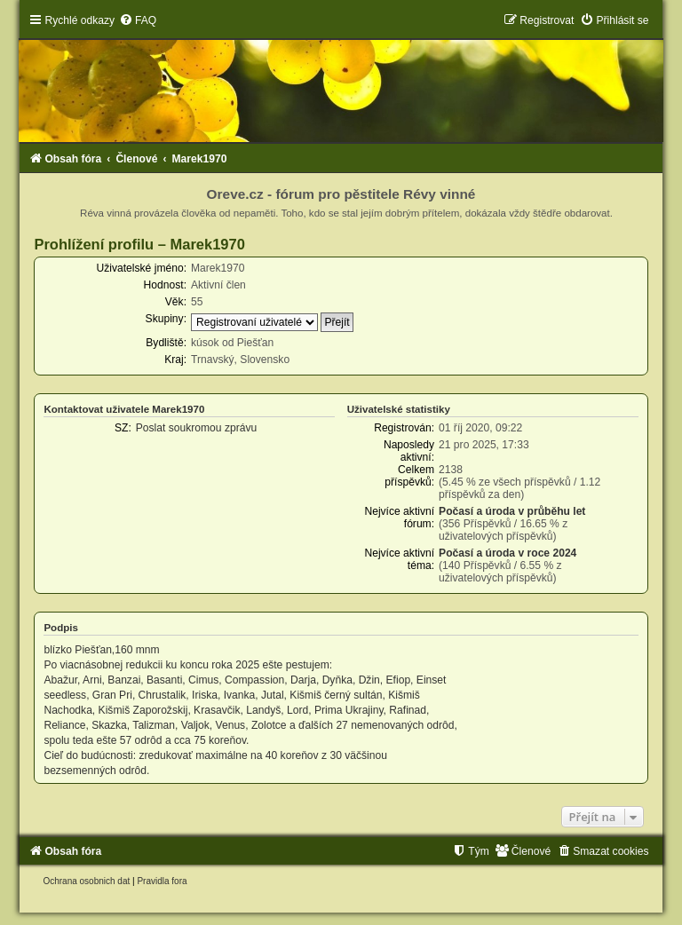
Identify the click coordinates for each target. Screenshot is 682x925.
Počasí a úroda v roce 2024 (507, 553)
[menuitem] (137, 20)
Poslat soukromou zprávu (196, 428)
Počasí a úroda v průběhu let (512, 511)
